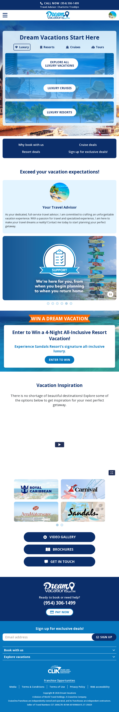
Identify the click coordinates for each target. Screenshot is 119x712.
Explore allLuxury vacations (59, 63)
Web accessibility (100, 686)
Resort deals (31, 152)
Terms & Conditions (33, 686)
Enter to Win (59, 360)
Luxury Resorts (59, 112)
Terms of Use (57, 686)
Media (12, 686)
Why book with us (31, 145)
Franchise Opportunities (59, 680)
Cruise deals (88, 145)
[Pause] (110, 294)
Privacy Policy (77, 686)
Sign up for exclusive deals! (88, 152)
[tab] (22, 47)
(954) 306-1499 (70, 3)
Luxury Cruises (60, 88)
